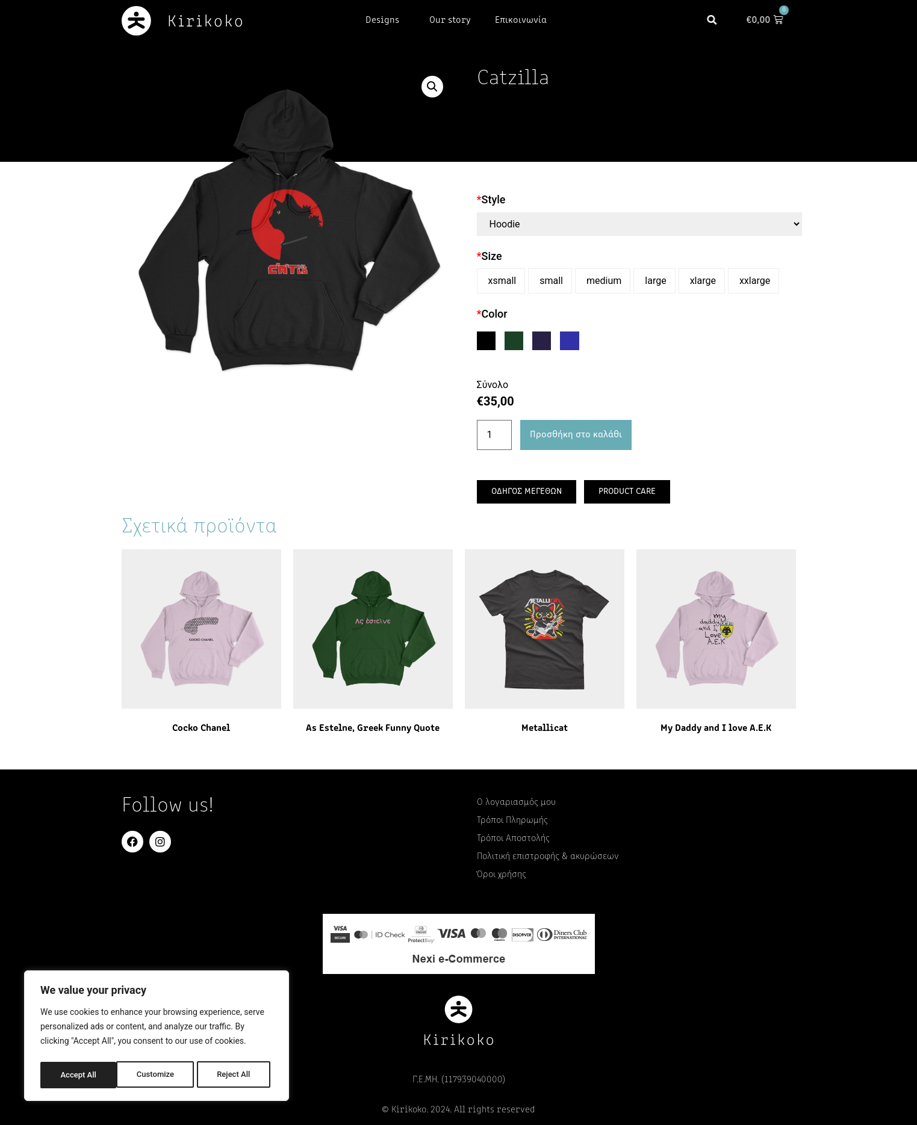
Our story (450, 20)
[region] (156, 1038)
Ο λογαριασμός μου (516, 802)
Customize (78, 1075)
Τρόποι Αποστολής (513, 838)
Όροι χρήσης (501, 875)
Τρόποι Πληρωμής (512, 820)
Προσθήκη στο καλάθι (576, 435)
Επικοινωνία (521, 20)
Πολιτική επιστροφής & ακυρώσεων (548, 856)
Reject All (157, 1075)
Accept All (235, 1075)
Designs (385, 20)
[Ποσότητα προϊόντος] (494, 435)
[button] (717, 21)
